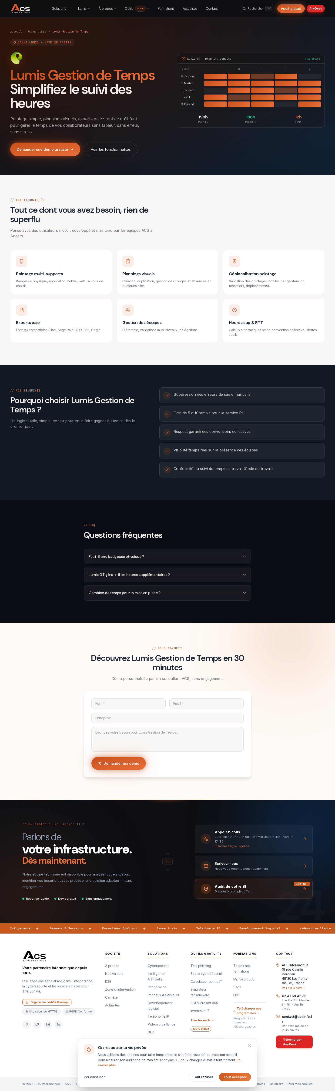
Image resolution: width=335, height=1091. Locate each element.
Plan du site (276, 1084)
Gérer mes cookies (299, 1084)
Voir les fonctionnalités (111, 149)
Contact (212, 8)
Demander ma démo (118, 763)
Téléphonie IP (158, 1016)
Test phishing (201, 966)
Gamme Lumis (37, 31)
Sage (237, 987)
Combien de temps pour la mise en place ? (167, 592)
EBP (236, 995)
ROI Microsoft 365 (204, 1003)
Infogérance (157, 987)
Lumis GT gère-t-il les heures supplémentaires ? (167, 574)
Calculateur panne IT (206, 981)
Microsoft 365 (244, 979)
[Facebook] (26, 1024)
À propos (108, 8)
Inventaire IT (200, 1011)
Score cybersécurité (206, 974)
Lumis (84, 8)
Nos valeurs (114, 974)
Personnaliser (94, 1077)
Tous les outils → (202, 1020)
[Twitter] (37, 1024)
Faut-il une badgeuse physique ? (167, 556)
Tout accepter (235, 1077)
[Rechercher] (257, 8)
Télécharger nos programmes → (247, 1010)
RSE (108, 981)
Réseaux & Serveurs (163, 995)
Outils (137, 9)
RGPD (261, 1084)
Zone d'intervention (120, 989)
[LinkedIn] (58, 1024)
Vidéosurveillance (161, 1024)
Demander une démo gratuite (45, 149)
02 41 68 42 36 (294, 996)
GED (151, 1032)
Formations (166, 8)
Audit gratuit (291, 8)
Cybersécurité (159, 966)
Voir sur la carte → (294, 988)
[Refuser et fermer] (249, 1045)
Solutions (61, 8)
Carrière (111, 997)
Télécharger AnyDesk (290, 1042)
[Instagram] (48, 1024)
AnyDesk (315, 8)
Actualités (190, 8)
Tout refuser (203, 1077)
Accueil (16, 31)
